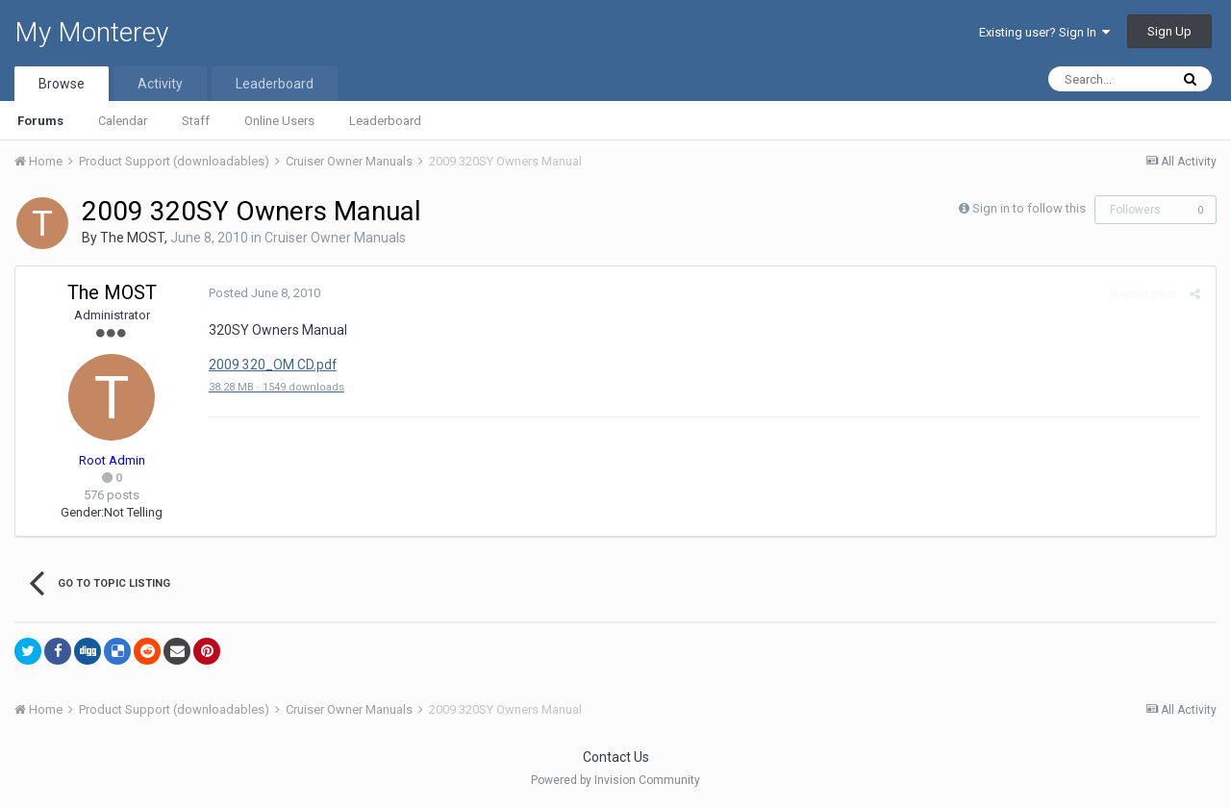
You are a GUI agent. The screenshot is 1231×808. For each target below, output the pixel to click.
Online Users (279, 121)
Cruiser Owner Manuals (335, 237)
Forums (40, 121)
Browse (61, 83)
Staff (196, 121)
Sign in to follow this (1029, 208)
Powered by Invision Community (615, 780)
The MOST (132, 237)
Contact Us (616, 757)
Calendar (122, 121)
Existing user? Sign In (1044, 32)
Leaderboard (385, 121)
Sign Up (1169, 31)
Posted (263, 293)
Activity (160, 83)
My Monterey (91, 32)
